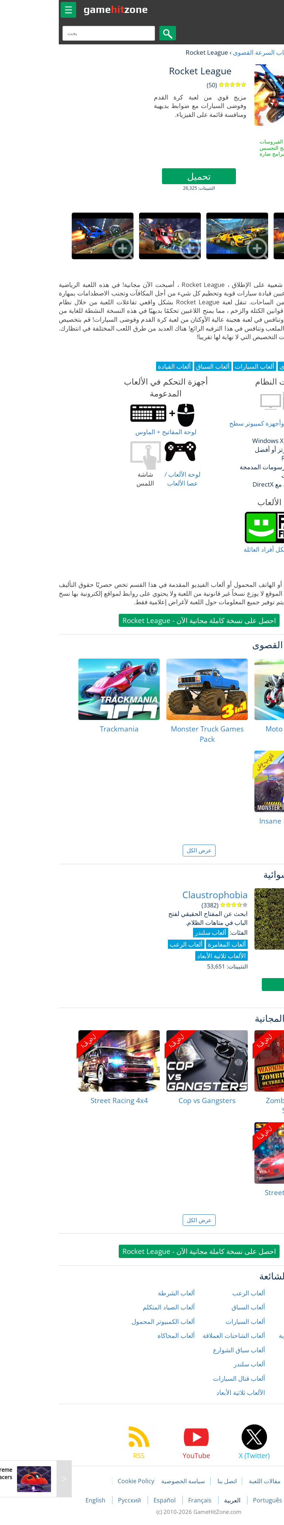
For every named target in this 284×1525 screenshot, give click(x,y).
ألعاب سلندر (192, 1364)
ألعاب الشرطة (119, 1293)
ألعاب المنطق (260, 1364)
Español (108, 1500)
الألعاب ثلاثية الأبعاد (183, 1392)
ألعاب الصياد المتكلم (112, 1307)
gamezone (59, 9)
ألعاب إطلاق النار (256, 1293)
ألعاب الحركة (261, 1321)
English (39, 1500)
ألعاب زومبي (262, 1392)
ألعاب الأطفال (260, 1307)
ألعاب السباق (191, 1307)
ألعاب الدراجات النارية (250, 1335)
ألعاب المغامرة (259, 1350)
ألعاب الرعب (191, 1293)
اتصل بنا (170, 1481)
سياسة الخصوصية (126, 1481)
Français (143, 1500)
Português (211, 1500)
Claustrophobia (158, 895)
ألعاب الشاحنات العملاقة (177, 1335)
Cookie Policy (79, 1481)
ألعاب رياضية (262, 1378)
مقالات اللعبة (208, 1481)
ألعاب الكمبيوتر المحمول (106, 1321)
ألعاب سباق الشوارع (182, 1350)
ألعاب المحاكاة (119, 1335)
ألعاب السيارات (188, 1321)
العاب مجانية (255, 52)
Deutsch (249, 1500)
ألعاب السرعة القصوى (205, 52)
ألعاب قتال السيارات (182, 1378)
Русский (73, 1500)
